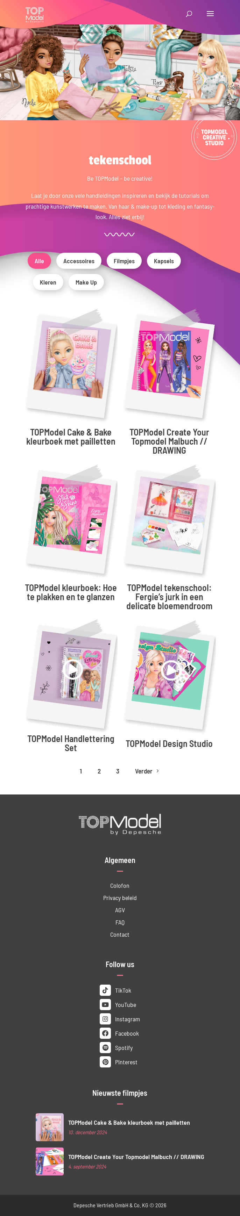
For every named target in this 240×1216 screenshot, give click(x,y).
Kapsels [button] (164, 261)
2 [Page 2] (99, 771)
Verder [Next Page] (148, 771)
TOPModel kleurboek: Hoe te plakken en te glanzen (71, 592)
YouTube (118, 1004)
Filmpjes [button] (124, 261)
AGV (120, 910)
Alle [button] (39, 261)
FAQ (120, 922)
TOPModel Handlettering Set (70, 743)
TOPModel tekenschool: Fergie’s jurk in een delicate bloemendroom (169, 596)
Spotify (116, 1047)
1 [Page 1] (81, 771)
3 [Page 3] (117, 771)
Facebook (119, 1033)
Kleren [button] (48, 282)
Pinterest (118, 1062)
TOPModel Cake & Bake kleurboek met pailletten (70, 436)
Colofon (119, 885)
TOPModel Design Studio (169, 743)
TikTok (115, 990)
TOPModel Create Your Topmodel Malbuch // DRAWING (169, 440)
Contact (119, 934)
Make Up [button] (86, 282)
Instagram (120, 1019)
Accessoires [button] (78, 261)
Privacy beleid (120, 897)
